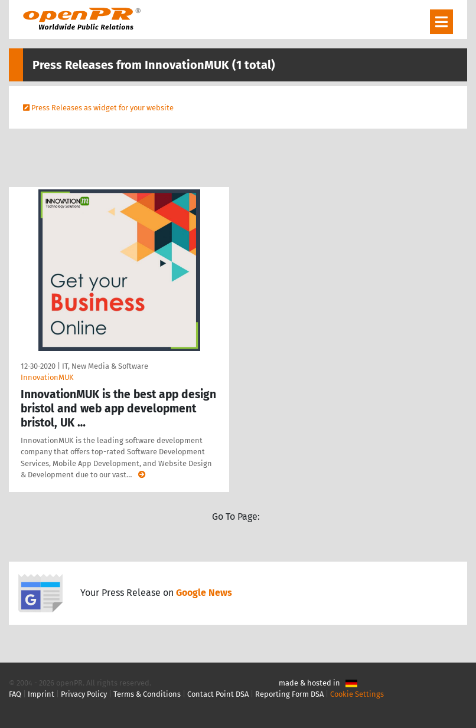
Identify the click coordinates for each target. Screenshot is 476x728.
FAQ (15, 694)
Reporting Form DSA (289, 694)
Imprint (41, 694)
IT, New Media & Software (105, 366)
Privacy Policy (84, 694)
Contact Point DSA (218, 694)
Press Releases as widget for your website (102, 107)
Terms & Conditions (147, 694)
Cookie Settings (357, 694)
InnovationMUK (47, 377)
